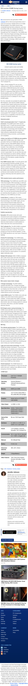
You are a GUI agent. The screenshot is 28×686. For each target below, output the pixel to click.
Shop (14, 632)
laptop (18, 468)
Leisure (15, 621)
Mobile (14, 617)
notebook (3, 21)
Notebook (9, 468)
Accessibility (16, 630)
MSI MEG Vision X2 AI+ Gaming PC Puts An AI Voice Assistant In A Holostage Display (13, 604)
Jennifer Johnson (13, 472)
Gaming (14, 468)
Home (2, 613)
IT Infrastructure (17, 619)
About (2, 630)
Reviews (3, 615)
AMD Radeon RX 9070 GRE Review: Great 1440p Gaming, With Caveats (13, 582)
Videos (14, 623)
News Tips (3, 634)
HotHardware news (21, 532)
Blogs (2, 619)
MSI (2, 19)
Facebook (5, 649)
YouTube (5, 651)
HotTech (3, 640)
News (2, 617)
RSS (4, 653)
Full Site (3, 621)
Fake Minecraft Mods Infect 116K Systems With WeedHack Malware (13, 560)
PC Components (17, 613)
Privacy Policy (4, 638)
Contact (3, 636)
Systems (15, 615)
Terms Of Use (14, 685)
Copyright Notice (23, 683)
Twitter (5, 647)
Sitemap (3, 623)
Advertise (3, 632)
